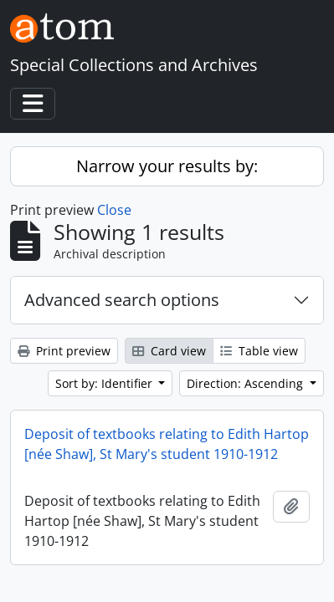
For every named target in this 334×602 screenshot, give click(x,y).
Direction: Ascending (246, 383)
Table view (259, 351)
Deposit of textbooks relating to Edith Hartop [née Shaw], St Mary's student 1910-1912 (166, 444)
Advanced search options (121, 299)
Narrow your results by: (167, 166)
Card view (169, 351)
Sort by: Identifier (105, 383)
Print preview (64, 351)
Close (114, 210)
